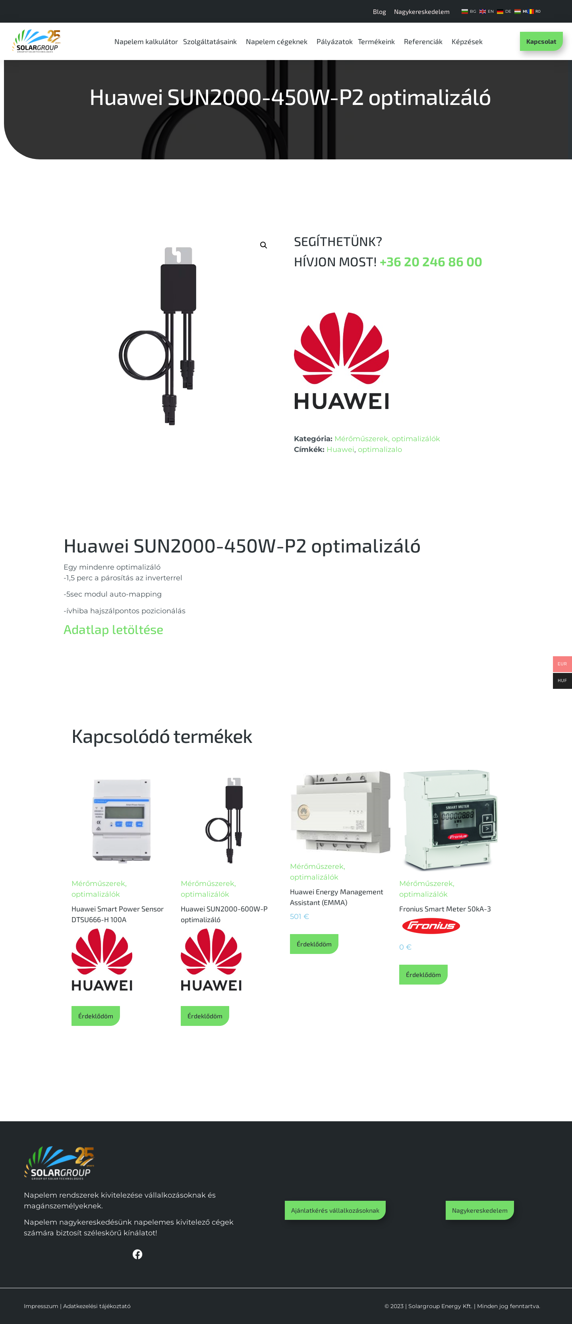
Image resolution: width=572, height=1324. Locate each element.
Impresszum (41, 1306)
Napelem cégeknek (278, 41)
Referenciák (425, 41)
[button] (264, 245)
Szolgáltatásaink (212, 41)
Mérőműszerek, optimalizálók (387, 438)
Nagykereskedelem (422, 11)
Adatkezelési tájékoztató (97, 1306)
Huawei (340, 449)
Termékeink (378, 41)
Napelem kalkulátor (146, 41)
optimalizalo (380, 449)
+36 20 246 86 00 (431, 261)
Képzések (469, 41)
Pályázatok (335, 41)
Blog (379, 11)
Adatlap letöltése (113, 628)
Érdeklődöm (95, 1016)
